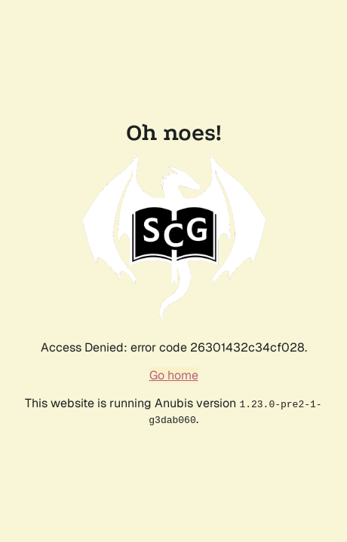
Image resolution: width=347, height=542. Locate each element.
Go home (173, 375)
